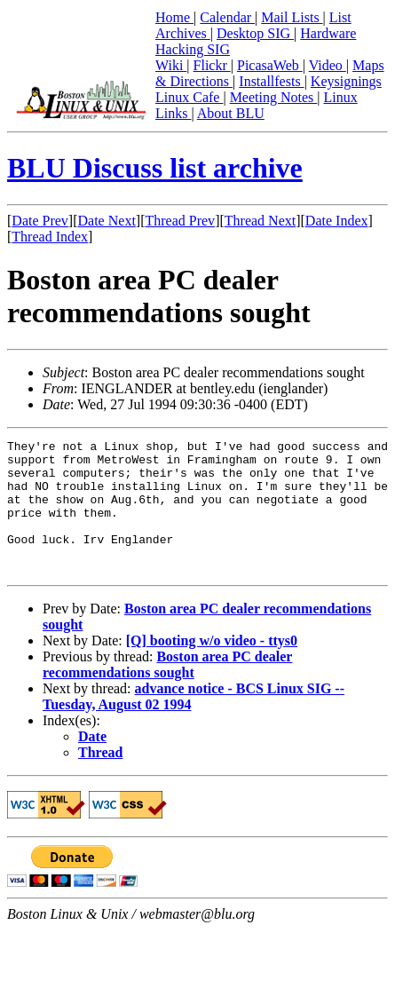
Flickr (212, 65)
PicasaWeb (270, 65)
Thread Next (260, 220)
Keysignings (346, 81)
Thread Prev (180, 220)
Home (174, 17)
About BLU (231, 113)
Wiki (170, 65)
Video (327, 65)
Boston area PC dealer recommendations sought (167, 691)
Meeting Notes (274, 97)
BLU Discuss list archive (155, 168)
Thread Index (50, 236)
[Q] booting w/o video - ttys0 (211, 667)
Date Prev (40, 220)
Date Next (107, 220)
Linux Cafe (189, 97)
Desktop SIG (255, 33)
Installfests (271, 81)
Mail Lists (291, 17)
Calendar (227, 17)
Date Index (336, 220)
